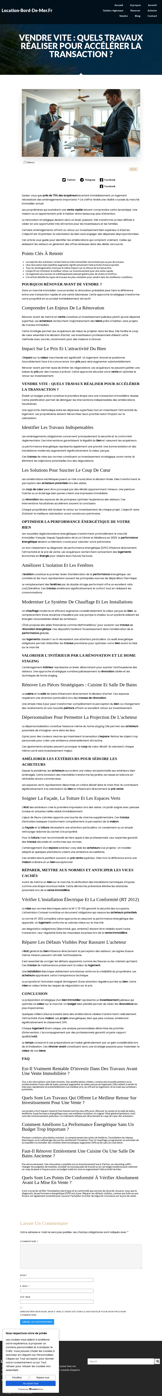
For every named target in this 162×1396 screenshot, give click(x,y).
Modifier (17, 1377)
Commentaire (29, 1224)
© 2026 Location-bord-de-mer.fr (81, 1391)
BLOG (133, 159)
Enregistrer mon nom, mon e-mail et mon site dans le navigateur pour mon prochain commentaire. (73, 1296)
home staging (48, 658)
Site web (25, 1279)
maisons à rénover (89, 322)
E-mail (24, 1268)
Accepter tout (30, 1383)
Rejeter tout (42, 1377)
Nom (23, 1258)
